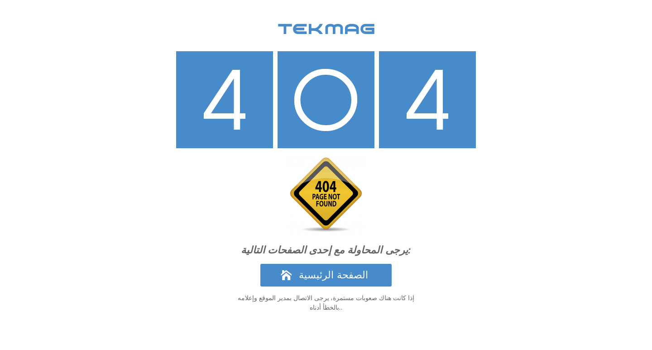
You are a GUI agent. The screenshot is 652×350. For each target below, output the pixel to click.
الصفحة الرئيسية (333, 275)
